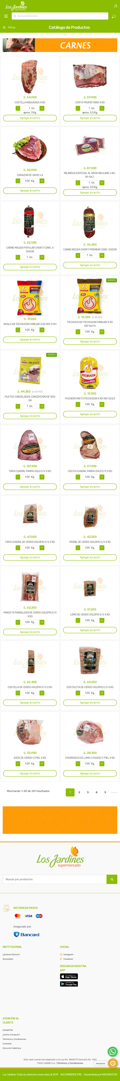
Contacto (7, 1044)
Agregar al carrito (30, 118)
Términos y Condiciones (14, 1039)
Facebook (68, 959)
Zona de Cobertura (12, 1048)
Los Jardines (9, 1074)
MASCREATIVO (109, 1074)
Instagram (68, 954)
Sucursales (8, 959)
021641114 (8, 1030)
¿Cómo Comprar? (11, 1035)
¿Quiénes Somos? (11, 954)
